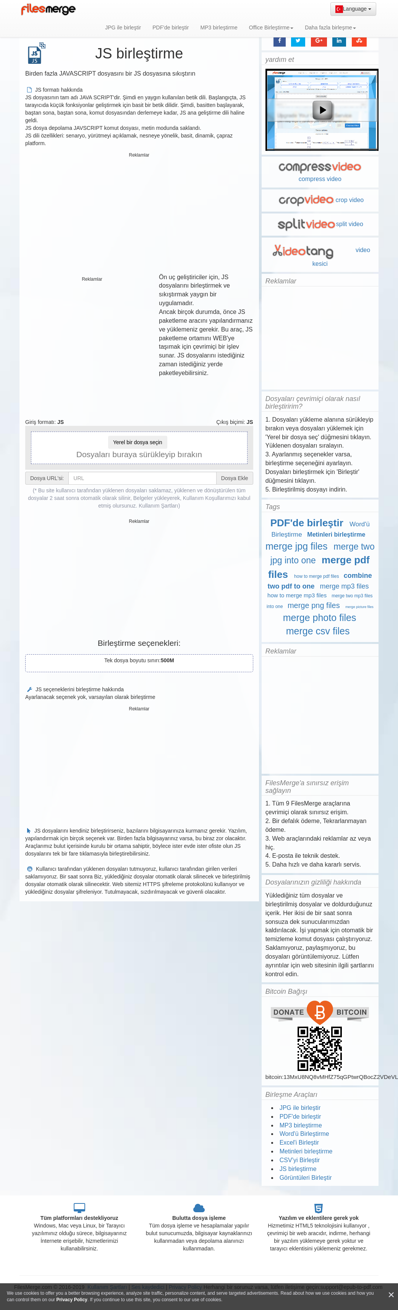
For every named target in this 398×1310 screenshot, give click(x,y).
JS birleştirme (298, 1169)
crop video (320, 200)
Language (353, 9)
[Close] (391, 1295)
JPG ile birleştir (123, 27)
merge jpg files (296, 546)
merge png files (314, 605)
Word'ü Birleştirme (304, 1133)
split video (320, 224)
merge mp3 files (344, 586)
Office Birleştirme (271, 27)
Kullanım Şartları (158, 506)
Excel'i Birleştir (299, 1142)
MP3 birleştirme (219, 27)
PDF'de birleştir (170, 27)
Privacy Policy (71, 1299)
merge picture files (359, 607)
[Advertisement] (139, 213)
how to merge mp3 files (297, 595)
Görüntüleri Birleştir (306, 1177)
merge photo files (319, 617)
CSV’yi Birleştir (300, 1160)
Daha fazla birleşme (330, 27)
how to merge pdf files (316, 576)
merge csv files (318, 631)
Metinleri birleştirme (336, 534)
